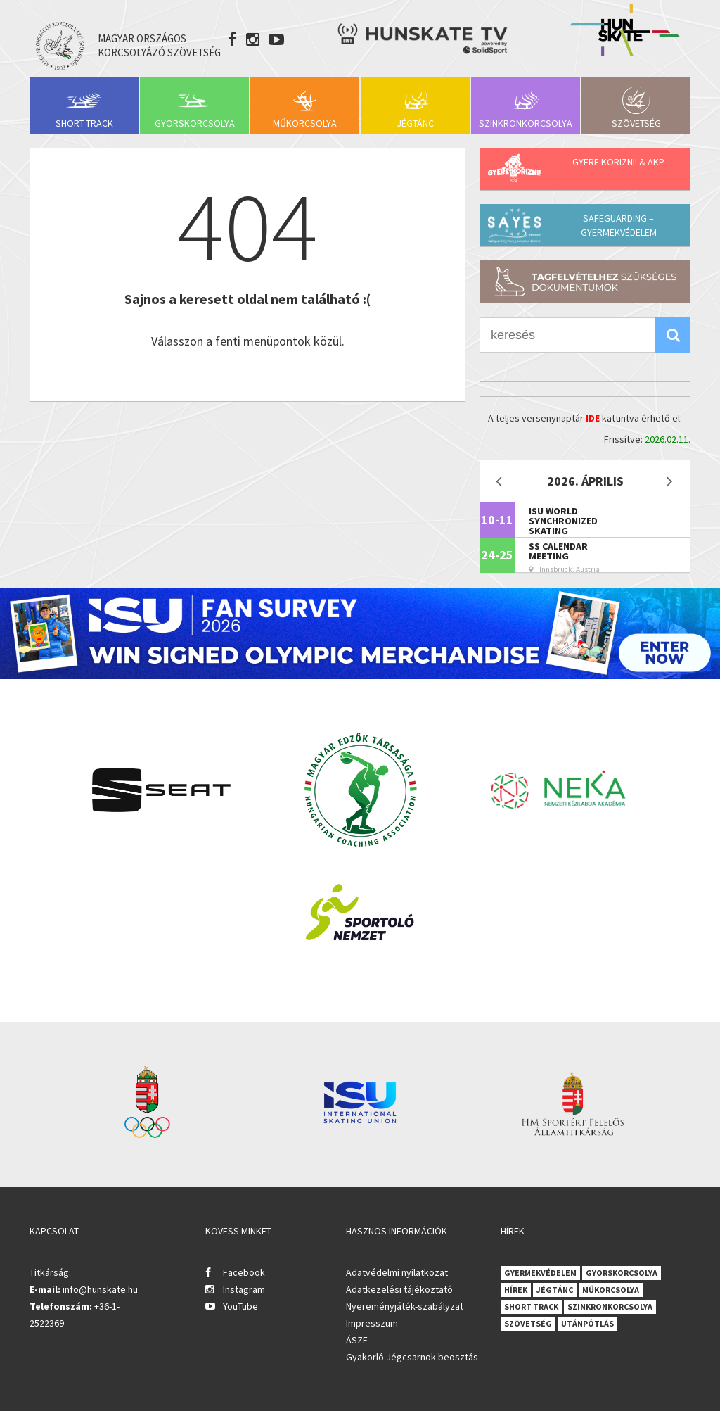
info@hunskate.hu (100, 1289)
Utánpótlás (587, 1323)
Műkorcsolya (305, 123)
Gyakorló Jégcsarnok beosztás (412, 1356)
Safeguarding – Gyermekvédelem (619, 225)
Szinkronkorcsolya (525, 123)
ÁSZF (357, 1340)
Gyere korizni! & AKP (618, 162)
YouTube (240, 1306)
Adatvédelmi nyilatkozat (397, 1272)
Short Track (84, 123)
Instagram (244, 1289)
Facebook (244, 1272)
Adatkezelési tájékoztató (399, 1289)
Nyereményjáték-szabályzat (404, 1306)
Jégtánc (415, 123)
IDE (593, 418)
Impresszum (372, 1323)
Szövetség (636, 123)
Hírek (515, 1289)
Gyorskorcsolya (195, 123)
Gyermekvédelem (540, 1272)
